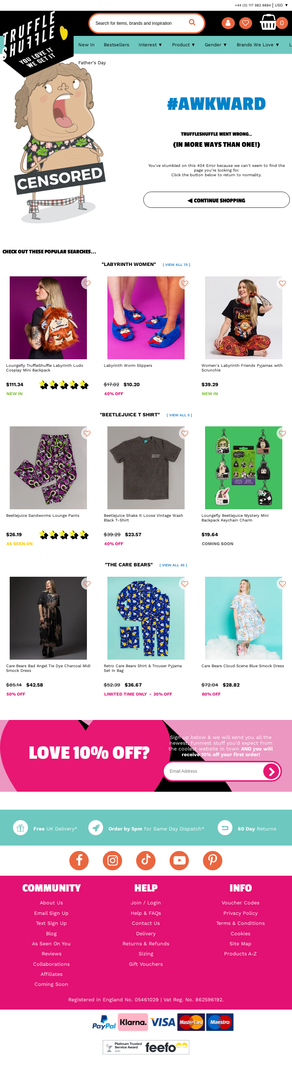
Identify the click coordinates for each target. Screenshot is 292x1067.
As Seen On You (51, 943)
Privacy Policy (240, 913)
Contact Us (146, 923)
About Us (51, 902)
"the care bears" (146, 564)
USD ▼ (281, 5)
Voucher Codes (240, 902)
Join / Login (146, 902)
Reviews (51, 953)
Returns (247, 829)
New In (86, 44)
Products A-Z (240, 953)
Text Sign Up (51, 923)
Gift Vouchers (146, 964)
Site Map (240, 943)
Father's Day (92, 62)
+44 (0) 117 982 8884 (253, 5)
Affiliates (51, 974)
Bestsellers (116, 44)
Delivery (146, 933)
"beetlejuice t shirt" (146, 414)
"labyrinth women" (146, 264)
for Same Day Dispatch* (146, 829)
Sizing (146, 953)
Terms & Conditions (240, 923)
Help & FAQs (146, 913)
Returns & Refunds (145, 943)
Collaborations (51, 964)
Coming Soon (51, 984)
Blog (51, 933)
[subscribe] (271, 771)
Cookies (240, 933)
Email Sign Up (51, 913)
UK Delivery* (45, 829)
